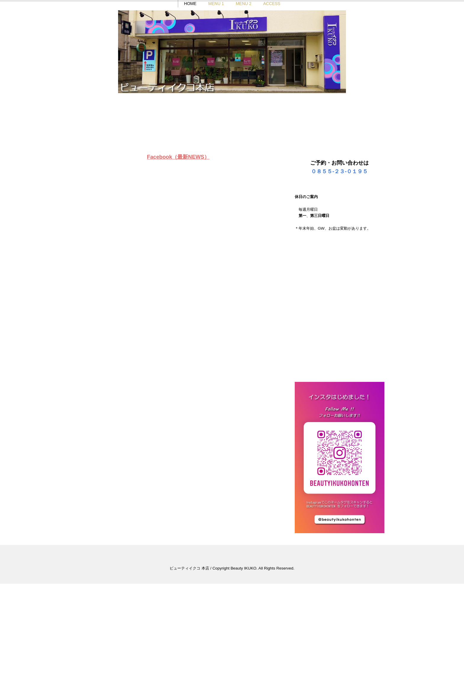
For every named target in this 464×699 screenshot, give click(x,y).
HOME (190, 116)
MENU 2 (243, 116)
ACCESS (271, 116)
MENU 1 (216, 116)
